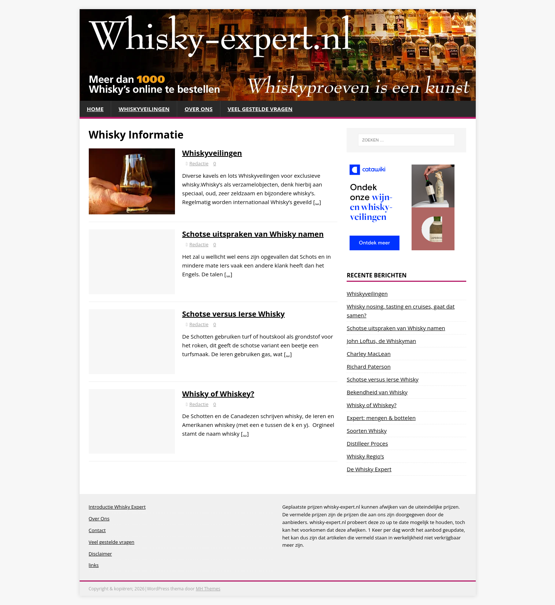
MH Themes (208, 589)
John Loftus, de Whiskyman (381, 340)
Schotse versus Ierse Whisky (233, 314)
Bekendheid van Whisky (377, 392)
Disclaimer (100, 553)
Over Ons (198, 108)
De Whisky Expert (369, 469)
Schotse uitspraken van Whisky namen (253, 234)
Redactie (198, 163)
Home (95, 108)
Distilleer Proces (367, 443)
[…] (317, 202)
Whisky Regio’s (365, 456)
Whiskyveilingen (143, 108)
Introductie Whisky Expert (117, 506)
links (94, 565)
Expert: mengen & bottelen (381, 417)
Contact (97, 530)
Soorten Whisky (367, 430)
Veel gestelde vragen (260, 108)
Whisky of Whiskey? (218, 394)
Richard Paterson (369, 366)
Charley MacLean (369, 353)
